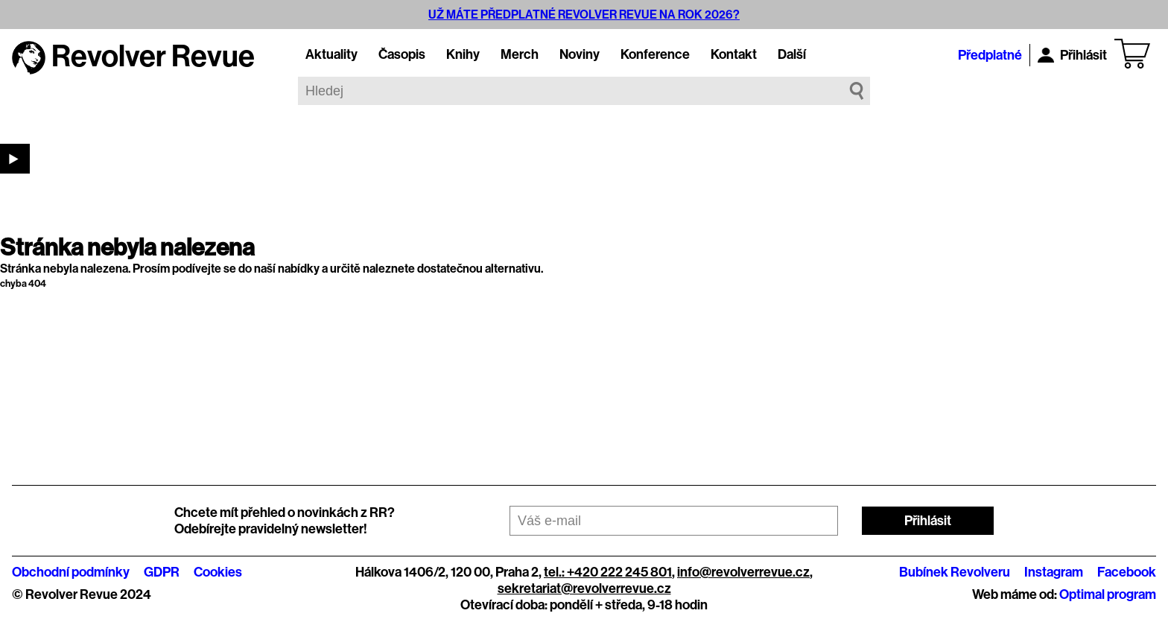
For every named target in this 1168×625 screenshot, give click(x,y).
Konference (655, 54)
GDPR (162, 572)
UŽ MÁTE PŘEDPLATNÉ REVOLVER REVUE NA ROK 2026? (584, 14)
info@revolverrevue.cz (743, 572)
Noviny (579, 54)
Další (792, 54)
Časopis (401, 54)
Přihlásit (1072, 55)
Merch (520, 54)
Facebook (1126, 572)
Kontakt (734, 54)
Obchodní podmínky (71, 572)
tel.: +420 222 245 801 (608, 572)
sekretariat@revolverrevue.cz (584, 588)
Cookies (218, 572)
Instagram (1053, 572)
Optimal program (1107, 594)
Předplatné (990, 55)
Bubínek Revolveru (954, 572)
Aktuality (331, 54)
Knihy (463, 54)
